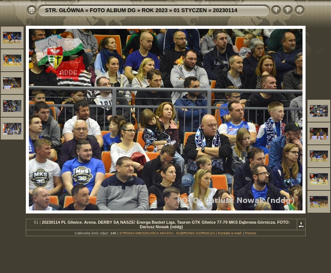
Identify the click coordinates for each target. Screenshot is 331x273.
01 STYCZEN (190, 10)
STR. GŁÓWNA (64, 10)
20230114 (225, 10)
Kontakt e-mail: (230, 233)
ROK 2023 (155, 10)
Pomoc (251, 233)
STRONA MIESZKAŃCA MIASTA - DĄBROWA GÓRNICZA (167, 233)
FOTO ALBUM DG (113, 10)
